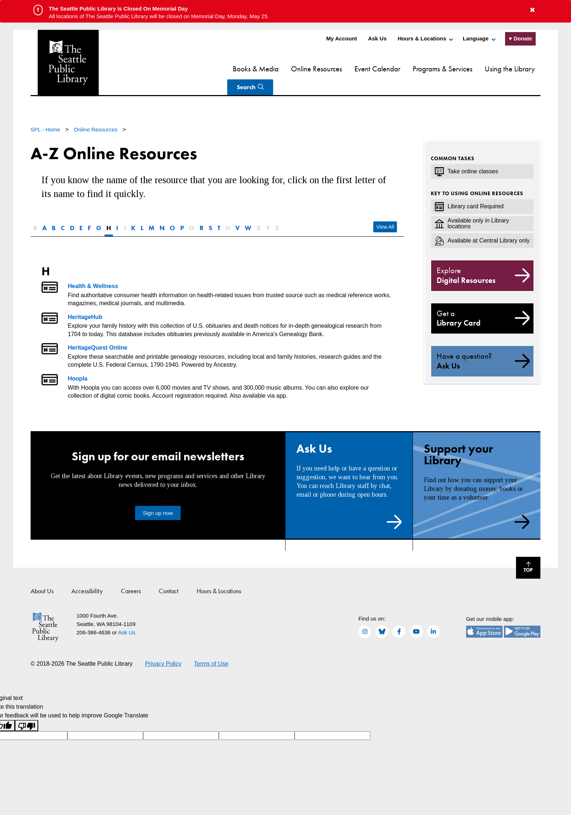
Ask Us (377, 38)
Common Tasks (452, 141)
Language (476, 38)
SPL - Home (46, 112)
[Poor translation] (26, 708)
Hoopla (77, 361)
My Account (341, 38)
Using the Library (464, 69)
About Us (42, 574)
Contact (168, 574)
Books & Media (210, 69)
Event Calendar (331, 69)
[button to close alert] (532, 10)
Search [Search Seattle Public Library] (513, 68)
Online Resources (270, 69)
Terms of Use (211, 646)
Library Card (482, 301)
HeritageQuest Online (97, 330)
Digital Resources (482, 258)
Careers (131, 574)
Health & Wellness (93, 269)
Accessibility (87, 574)
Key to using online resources (477, 176)
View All (385, 210)
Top (524, 551)
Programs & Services (396, 69)
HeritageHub (85, 300)
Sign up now (158, 496)
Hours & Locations (422, 38)
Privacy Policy (163, 646)
